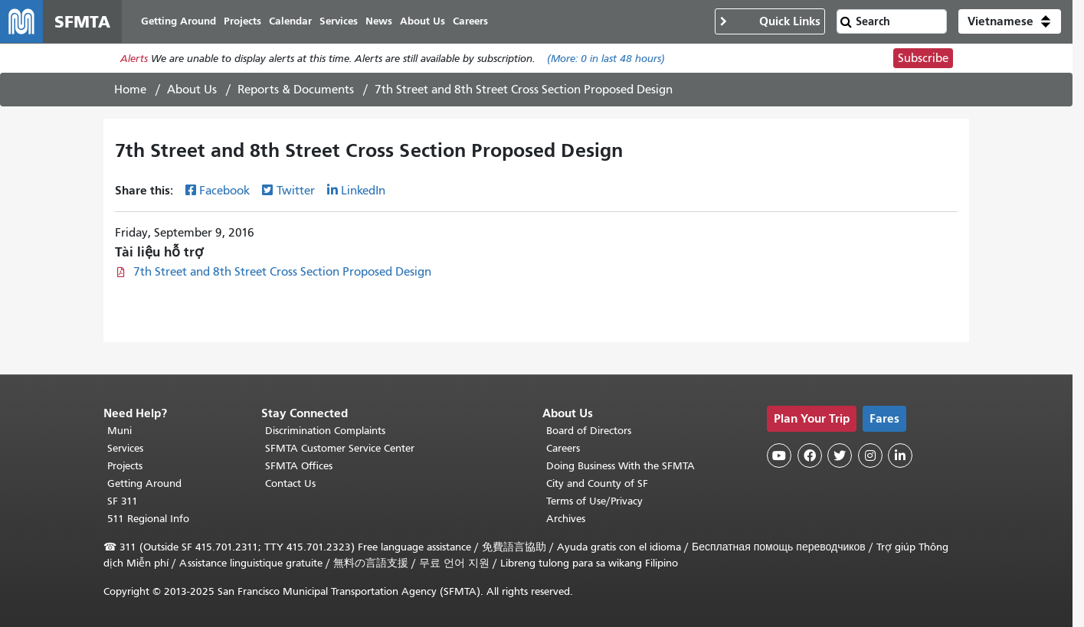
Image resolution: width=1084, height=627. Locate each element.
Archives (565, 518)
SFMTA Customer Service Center (339, 448)
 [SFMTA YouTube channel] (779, 455)
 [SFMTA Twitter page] (839, 455)
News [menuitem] (378, 21)
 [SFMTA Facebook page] (810, 455)
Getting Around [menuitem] (178, 21)
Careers (563, 448)
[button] (1009, 21)
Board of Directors (588, 430)
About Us (192, 89)
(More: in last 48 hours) (606, 58)
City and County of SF (597, 483)
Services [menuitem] (338, 21)
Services (125, 448)
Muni (119, 430)
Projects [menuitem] (242, 21)
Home (130, 89)
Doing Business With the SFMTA (620, 465)
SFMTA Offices (298, 465)
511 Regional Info (148, 518)
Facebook (224, 191)
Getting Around (144, 483)
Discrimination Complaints (325, 430)
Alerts (134, 58)
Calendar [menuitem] (290, 21)
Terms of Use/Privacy (594, 501)
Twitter (296, 191)
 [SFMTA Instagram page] (870, 455)
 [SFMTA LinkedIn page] (900, 455)
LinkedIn (363, 191)
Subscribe (923, 58)
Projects (124, 465)
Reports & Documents (295, 89)
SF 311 (122, 501)
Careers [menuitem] (470, 21)
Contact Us (290, 483)
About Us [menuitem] (422, 21)
